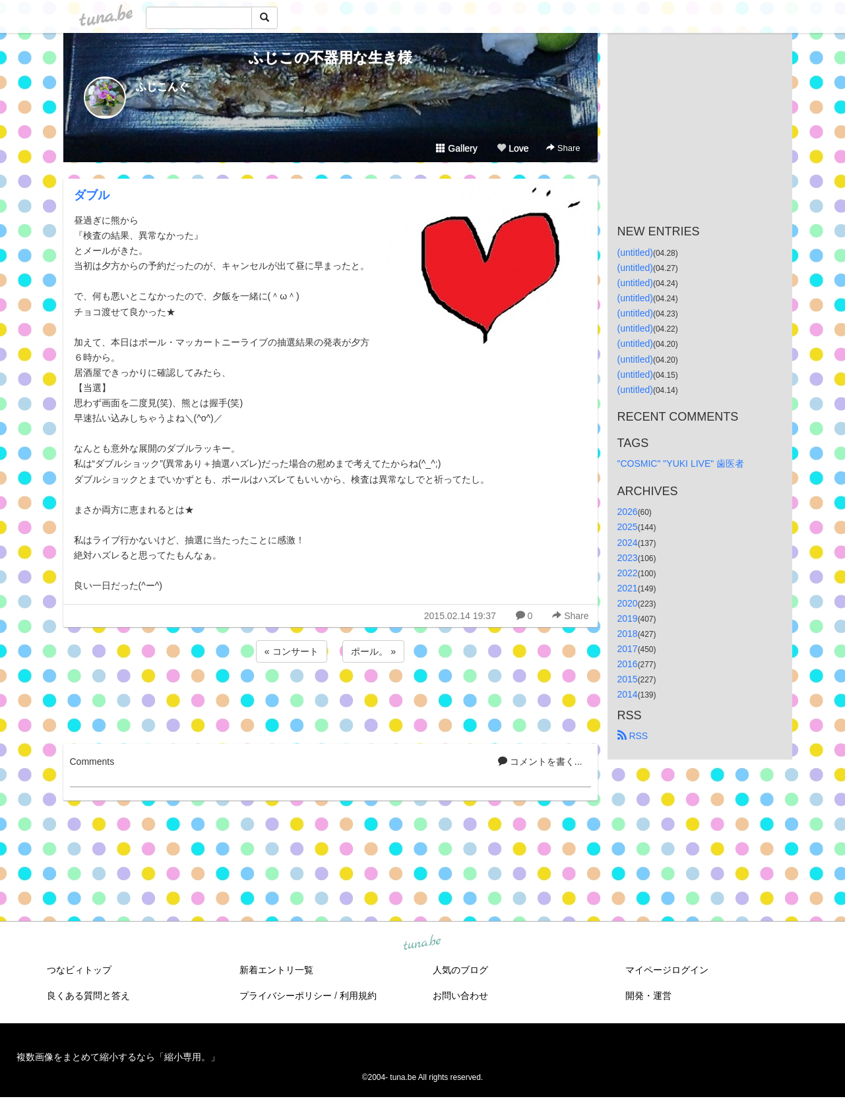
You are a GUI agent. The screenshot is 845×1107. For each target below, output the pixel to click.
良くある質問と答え (88, 995)
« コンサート (292, 651)
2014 (627, 694)
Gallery (456, 148)
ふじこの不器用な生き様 (330, 57)
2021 (627, 588)
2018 (627, 633)
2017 (627, 648)
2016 (627, 664)
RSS (632, 736)
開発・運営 (648, 995)
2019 (627, 618)
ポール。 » (373, 651)
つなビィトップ (79, 970)
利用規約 (358, 995)
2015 (627, 679)
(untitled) (635, 252)
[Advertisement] (330, 701)
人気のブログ (460, 970)
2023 (627, 558)
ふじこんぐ (162, 86)
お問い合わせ (460, 995)
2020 (627, 603)
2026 (627, 511)
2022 (627, 573)
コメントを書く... (540, 761)
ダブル (92, 195)
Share (563, 148)
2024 (627, 542)
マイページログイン (666, 970)
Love (512, 148)
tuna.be (422, 943)
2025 (627, 527)
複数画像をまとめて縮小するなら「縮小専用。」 (118, 1057)
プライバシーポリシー (285, 995)
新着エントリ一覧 (276, 970)
